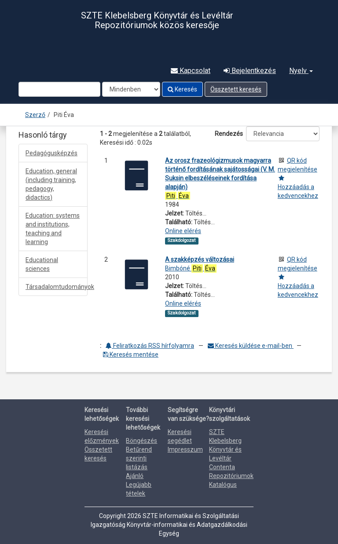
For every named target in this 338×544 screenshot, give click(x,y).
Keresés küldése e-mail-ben (251, 345)
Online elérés (183, 230)
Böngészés (141, 440)
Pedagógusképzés (51, 153)
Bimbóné (191, 268)
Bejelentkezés (250, 70)
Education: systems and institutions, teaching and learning (53, 228)
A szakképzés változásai (199, 259)
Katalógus (223, 484)
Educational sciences (42, 264)
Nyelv (301, 70)
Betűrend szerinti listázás (139, 458)
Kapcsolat (190, 70)
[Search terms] (59, 89)
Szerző (35, 114)
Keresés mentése (130, 354)
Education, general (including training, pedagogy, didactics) (51, 184)
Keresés (182, 89)
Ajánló (134, 475)
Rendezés (229, 133)
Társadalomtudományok (57, 286)
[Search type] (131, 89)
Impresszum (185, 449)
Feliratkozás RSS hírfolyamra (150, 345)
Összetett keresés (235, 89)
